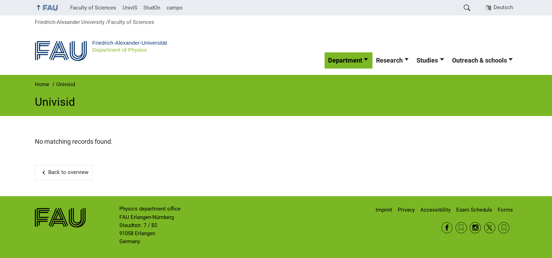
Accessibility (435, 210)
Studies (427, 60)
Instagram (475, 227)
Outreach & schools (479, 60)
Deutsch (503, 7)
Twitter (489, 227)
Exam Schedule (474, 210)
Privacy (406, 210)
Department (345, 60)
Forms (505, 210)
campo (175, 8)
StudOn (151, 8)
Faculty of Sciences (93, 8)
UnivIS (130, 8)
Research (389, 60)
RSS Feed (461, 227)
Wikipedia (503, 227)
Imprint (384, 210)
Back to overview (68, 172)
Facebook (447, 227)
